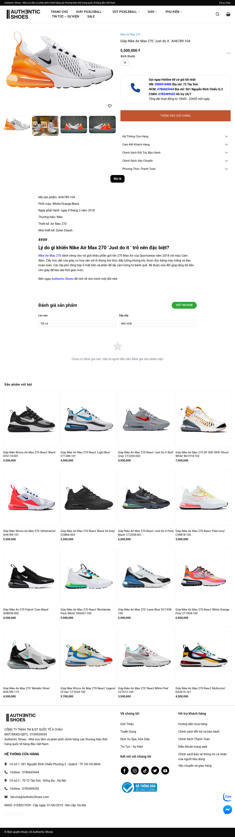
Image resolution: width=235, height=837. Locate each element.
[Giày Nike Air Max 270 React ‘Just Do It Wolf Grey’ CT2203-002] (146, 419)
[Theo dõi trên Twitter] (155, 770)
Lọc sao (43, 315)
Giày (152, 12)
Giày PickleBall (90, 12)
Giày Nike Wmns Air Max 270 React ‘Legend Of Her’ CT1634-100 (87, 690)
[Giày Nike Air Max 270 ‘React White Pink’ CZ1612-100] (146, 655)
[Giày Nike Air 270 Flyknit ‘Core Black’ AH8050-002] (31, 576)
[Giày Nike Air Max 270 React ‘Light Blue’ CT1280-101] (88, 419)
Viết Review (184, 305)
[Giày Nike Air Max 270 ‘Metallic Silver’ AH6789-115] (31, 654)
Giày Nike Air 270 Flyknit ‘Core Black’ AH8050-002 (26, 611)
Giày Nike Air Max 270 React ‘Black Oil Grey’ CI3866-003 (87, 532)
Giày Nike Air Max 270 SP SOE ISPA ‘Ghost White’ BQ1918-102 (201, 454)
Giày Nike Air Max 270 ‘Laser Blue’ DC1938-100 (145, 611)
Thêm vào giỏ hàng (175, 115)
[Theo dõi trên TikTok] (145, 770)
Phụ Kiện (173, 12)
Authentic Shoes (62, 279)
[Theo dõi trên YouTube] (165, 770)
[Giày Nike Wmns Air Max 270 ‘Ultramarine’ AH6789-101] (31, 497)
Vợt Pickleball (126, 12)
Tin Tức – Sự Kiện (65, 16)
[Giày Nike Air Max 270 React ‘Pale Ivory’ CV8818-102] (203, 497)
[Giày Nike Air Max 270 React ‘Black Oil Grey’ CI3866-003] (88, 497)
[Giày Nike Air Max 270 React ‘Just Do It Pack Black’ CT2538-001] (146, 498)
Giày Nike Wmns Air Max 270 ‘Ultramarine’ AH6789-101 (29, 532)
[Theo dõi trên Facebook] (125, 770)
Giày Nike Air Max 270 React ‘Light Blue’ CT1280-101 (85, 454)
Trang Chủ (59, 12)
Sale (91, 16)
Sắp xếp (124, 315)
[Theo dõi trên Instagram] (135, 770)
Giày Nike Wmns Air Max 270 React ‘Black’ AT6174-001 (29, 454)
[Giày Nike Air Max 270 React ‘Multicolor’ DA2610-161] (203, 655)
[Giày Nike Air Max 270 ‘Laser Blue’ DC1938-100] (146, 576)
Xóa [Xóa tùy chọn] (228, 53)
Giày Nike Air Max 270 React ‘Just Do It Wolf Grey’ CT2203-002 (145, 454)
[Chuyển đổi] (226, 136)
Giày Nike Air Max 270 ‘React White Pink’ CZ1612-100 (143, 690)
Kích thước (128, 56)
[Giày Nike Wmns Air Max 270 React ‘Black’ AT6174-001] (31, 419)
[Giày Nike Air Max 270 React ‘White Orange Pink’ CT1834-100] (203, 576)
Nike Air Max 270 (130, 34)
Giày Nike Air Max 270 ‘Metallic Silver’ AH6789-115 (26, 690)
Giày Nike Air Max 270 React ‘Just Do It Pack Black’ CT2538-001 (146, 532)
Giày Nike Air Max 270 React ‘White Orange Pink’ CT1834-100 (202, 611)
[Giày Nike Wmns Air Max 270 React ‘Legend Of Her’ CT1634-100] (88, 655)
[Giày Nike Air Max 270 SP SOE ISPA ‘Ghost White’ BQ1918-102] (203, 419)
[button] (224, 3)
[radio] (125, 63)
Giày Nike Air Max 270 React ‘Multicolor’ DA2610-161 (200, 690)
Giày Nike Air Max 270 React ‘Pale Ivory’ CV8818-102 (200, 532)
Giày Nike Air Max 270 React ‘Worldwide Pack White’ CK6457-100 (85, 611)
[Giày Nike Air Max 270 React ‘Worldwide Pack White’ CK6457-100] (88, 576)
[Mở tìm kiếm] (217, 14)
